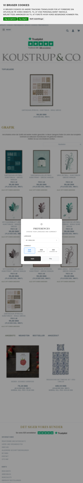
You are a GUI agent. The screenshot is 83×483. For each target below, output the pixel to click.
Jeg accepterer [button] (10, 19)
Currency (27, 245)
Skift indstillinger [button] (36, 19)
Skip (50, 258)
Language (27, 236)
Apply (32, 258)
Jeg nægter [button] (22, 19)
